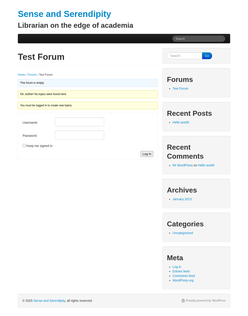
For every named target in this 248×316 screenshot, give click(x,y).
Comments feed (184, 276)
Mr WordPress (183, 165)
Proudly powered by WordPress (206, 300)
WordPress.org (183, 280)
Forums (32, 74)
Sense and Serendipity (49, 300)
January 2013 (182, 199)
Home (21, 74)
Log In (147, 154)
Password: (30, 135)
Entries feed (181, 271)
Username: (30, 122)
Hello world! (181, 122)
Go (207, 56)
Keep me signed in (39, 146)
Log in (177, 267)
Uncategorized (183, 233)
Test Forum (180, 88)
